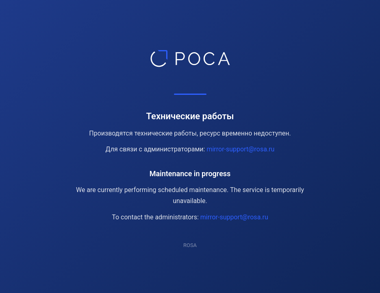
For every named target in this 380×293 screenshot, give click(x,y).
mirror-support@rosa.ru (240, 149)
